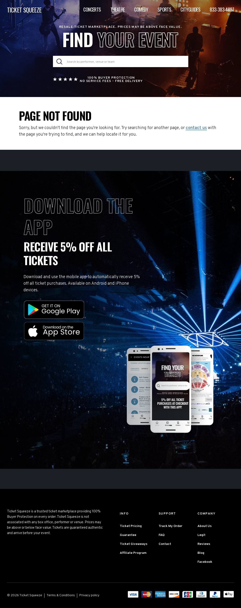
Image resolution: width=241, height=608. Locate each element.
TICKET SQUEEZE (24, 10)
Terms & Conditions (61, 595)
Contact (165, 544)
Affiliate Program (133, 553)
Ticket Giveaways (133, 544)
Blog (200, 553)
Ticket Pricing (131, 526)
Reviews (203, 544)
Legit (201, 535)
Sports (164, 9)
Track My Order (170, 526)
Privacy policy (89, 595)
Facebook (204, 562)
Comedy (141, 9)
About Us (204, 526)
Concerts (92, 9)
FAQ (162, 535)
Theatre (117, 9)
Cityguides (190, 9)
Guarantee (128, 535)
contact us (196, 128)
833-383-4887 (222, 9)
